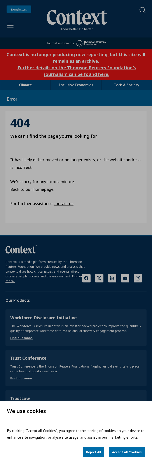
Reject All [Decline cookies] (93, 452)
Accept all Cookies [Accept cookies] (127, 452)
